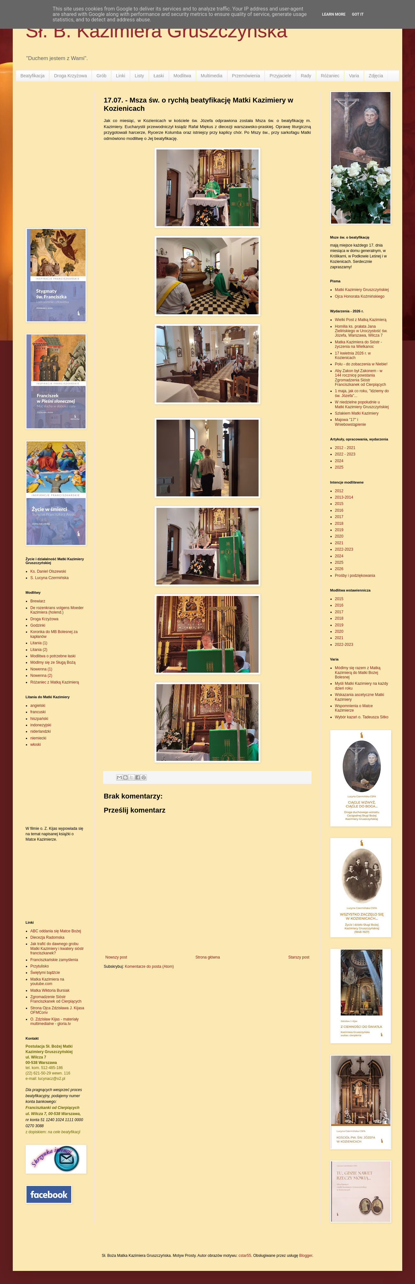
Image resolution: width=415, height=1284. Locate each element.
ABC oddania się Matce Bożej (55, 931)
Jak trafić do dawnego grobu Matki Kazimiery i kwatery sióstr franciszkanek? (57, 948)
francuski (38, 712)
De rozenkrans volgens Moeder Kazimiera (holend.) (57, 610)
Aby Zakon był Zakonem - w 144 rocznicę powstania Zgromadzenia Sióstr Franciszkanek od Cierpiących (360, 378)
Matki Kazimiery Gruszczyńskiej (362, 289)
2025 (339, 467)
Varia (354, 75)
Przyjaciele (280, 75)
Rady (306, 75)
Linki (120, 75)
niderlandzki (40, 731)
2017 (339, 517)
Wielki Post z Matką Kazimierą (360, 319)
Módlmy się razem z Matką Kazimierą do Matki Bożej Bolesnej (358, 672)
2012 (339, 491)
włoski (35, 744)
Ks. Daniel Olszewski (48, 571)
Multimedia (212, 75)
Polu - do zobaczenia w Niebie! (361, 364)
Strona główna (207, 957)
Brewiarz (37, 601)
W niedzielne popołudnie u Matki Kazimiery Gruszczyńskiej (362, 404)
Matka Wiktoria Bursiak (50, 990)
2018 (339, 523)
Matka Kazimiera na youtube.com (47, 981)
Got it (358, 14)
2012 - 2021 (345, 448)
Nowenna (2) (41, 675)
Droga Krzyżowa (70, 75)
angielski (37, 705)
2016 (339, 510)
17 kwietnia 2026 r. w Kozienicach (353, 355)
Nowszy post (116, 957)
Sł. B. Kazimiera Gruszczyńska (156, 31)
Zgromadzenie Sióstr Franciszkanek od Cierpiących (55, 999)
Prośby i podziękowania (355, 575)
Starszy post (298, 957)
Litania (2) (38, 649)
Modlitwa (182, 75)
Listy (139, 75)
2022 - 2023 (345, 454)
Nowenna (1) (41, 669)
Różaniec (330, 75)
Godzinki (37, 625)
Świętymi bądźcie (45, 972)
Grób (101, 75)
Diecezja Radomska (47, 937)
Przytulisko (39, 966)
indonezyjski (40, 725)
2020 (339, 536)
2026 (339, 569)
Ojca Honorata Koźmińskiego (359, 296)
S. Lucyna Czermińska (49, 578)
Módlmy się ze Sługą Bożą (52, 662)
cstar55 (244, 1255)
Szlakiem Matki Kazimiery (357, 413)
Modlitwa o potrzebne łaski (52, 656)
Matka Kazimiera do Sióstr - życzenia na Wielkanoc (358, 344)
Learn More (334, 14)
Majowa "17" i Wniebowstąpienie (350, 421)
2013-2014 (344, 497)
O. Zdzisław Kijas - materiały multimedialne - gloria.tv (54, 1021)
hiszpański (39, 718)
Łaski (159, 75)
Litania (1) (38, 643)
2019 (339, 530)
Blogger (305, 1255)
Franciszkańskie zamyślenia (54, 960)
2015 (339, 503)
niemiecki (38, 738)
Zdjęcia (376, 75)
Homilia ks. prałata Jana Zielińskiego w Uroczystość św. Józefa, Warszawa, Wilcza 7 (361, 331)
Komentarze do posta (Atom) (149, 966)
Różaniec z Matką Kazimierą (54, 682)
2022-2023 (344, 549)
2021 (339, 543)
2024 (339, 461)
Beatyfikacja (32, 75)
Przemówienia (246, 75)
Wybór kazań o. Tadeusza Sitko (362, 717)
